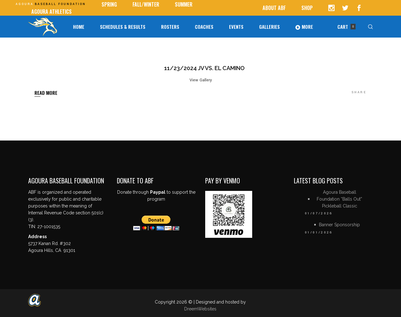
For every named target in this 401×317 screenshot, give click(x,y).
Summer (183, 4)
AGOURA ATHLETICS (51, 11)
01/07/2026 (319, 213)
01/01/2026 (319, 232)
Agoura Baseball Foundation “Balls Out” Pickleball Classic (339, 199)
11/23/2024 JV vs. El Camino (204, 68)
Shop (307, 8)
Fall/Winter (146, 4)
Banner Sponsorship (339, 224)
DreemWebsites (200, 308)
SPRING (109, 4)
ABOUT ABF (274, 8)
